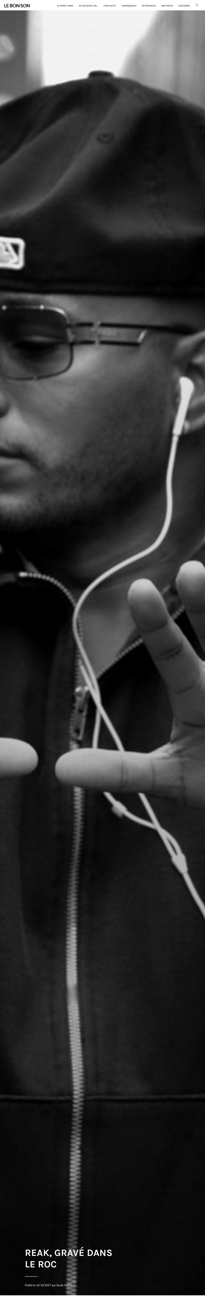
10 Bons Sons (65, 5)
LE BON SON (17, 5)
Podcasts (110, 5)
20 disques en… (88, 5)
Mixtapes (167, 5)
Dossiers (184, 5)
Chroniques (129, 5)
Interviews (149, 5)
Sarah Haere (64, 1285)
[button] (197, 5)
